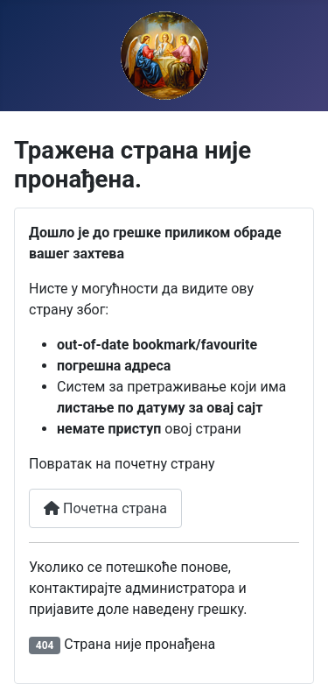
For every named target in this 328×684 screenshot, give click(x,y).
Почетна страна (105, 508)
